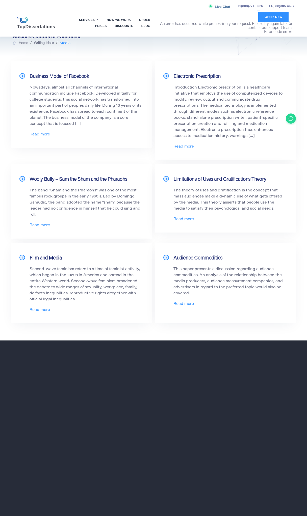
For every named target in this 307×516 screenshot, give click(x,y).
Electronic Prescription (197, 76)
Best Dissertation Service (253, 441)
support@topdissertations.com (41, 400)
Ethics (168, 417)
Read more (40, 134)
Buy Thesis (243, 387)
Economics (171, 399)
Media (168, 441)
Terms (41, 455)
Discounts (124, 26)
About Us (98, 405)
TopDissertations (36, 23)
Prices (101, 26)
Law (166, 435)
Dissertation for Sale (250, 405)
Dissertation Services (250, 423)
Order (144, 20)
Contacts (98, 441)
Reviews (98, 429)
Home (96, 375)
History (168, 429)
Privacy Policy (110, 455)
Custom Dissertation (250, 399)
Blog (145, 26)
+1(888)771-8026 (250, 6)
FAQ (95, 435)
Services (87, 20)
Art (166, 375)
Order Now (273, 17)
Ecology (169, 393)
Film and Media (46, 258)
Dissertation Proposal (251, 417)
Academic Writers (248, 381)
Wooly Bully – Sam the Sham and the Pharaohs (78, 179)
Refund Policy (260, 455)
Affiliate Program (103, 417)
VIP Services (101, 423)
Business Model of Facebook (59, 76)
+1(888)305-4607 (281, 6)
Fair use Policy (185, 455)
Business (170, 387)
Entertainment (173, 411)
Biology (169, 381)
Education (171, 405)
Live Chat (222, 7)
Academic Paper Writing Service (258, 375)
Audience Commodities (197, 258)
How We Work (119, 20)
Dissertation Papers (249, 411)
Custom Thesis (246, 393)
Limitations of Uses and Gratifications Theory (219, 179)
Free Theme (172, 423)
